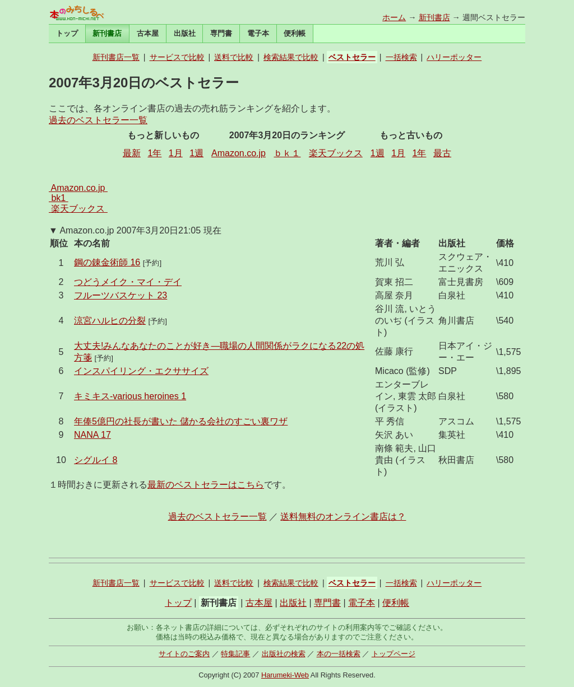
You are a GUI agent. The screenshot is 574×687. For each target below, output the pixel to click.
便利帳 (294, 33)
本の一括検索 (338, 653)
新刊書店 (434, 17)
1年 (154, 153)
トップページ (393, 653)
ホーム (394, 17)
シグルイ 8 (95, 460)
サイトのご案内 (184, 653)
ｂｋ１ (287, 153)
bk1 (58, 198)
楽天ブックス (336, 153)
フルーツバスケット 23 (120, 295)
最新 (132, 153)
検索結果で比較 (290, 57)
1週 (196, 153)
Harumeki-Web (285, 675)
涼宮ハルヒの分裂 (110, 320)
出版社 (185, 33)
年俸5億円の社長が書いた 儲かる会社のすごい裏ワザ (181, 421)
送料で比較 (233, 57)
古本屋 (148, 33)
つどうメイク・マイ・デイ (128, 282)
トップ (67, 33)
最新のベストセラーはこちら (205, 484)
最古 (442, 153)
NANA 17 (92, 435)
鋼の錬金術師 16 (107, 262)
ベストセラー (352, 57)
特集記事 (235, 653)
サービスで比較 (177, 57)
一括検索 (401, 57)
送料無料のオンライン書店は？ (343, 516)
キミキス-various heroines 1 (130, 396)
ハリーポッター (454, 57)
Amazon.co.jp (238, 153)
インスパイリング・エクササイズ (141, 371)
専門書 (221, 33)
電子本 (258, 33)
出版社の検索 (283, 653)
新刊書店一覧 (116, 57)
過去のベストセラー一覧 (98, 120)
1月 (176, 153)
